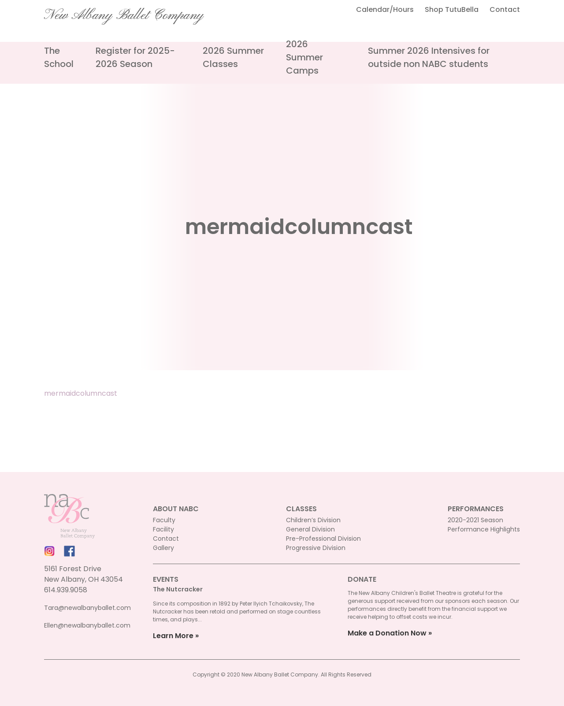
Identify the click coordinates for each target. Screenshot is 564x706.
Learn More (173, 636)
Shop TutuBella (452, 9)
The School (59, 57)
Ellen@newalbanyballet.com (87, 625)
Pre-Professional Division (323, 538)
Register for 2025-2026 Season (135, 57)
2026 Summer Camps (304, 57)
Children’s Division (313, 520)
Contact (505, 9)
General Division (310, 529)
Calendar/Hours (385, 9)
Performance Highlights (484, 529)
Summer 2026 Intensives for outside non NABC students (429, 57)
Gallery (163, 547)
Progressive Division (315, 547)
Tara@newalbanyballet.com (87, 607)
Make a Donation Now (387, 633)
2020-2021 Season (475, 520)
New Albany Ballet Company (124, 15)
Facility (163, 529)
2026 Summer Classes (233, 57)
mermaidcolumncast (80, 393)
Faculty (164, 520)
